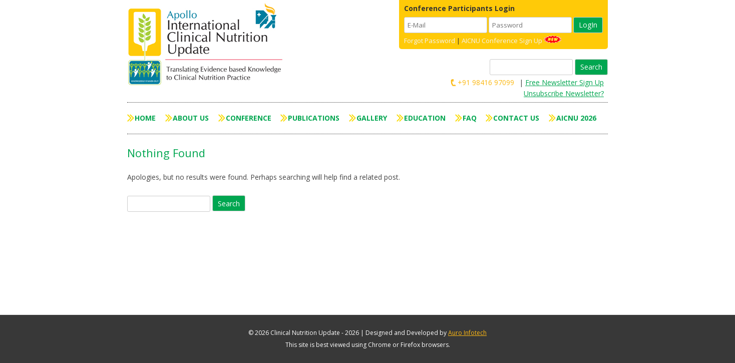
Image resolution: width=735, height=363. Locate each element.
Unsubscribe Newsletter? (564, 93)
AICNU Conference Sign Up (502, 40)
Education (425, 118)
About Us (191, 118)
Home (145, 118)
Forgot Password (429, 40)
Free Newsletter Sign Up (564, 82)
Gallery (371, 118)
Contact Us (516, 118)
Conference (248, 118)
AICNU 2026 (576, 118)
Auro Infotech (467, 332)
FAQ (470, 118)
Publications (313, 118)
